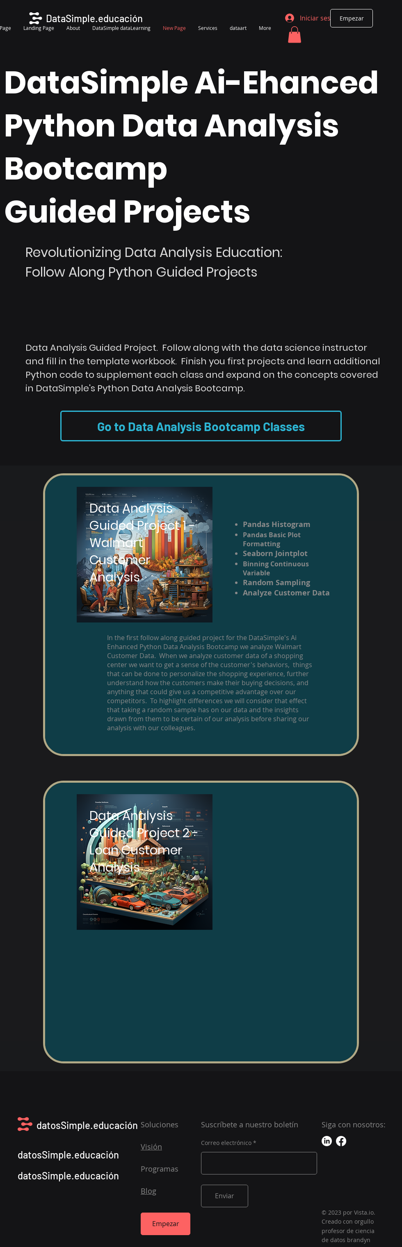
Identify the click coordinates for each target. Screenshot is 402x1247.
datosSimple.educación (87, 1125)
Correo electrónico (226, 1143)
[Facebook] (341, 1141)
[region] (201, 614)
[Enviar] (224, 1196)
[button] (295, 34)
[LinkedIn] (327, 1141)
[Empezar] (351, 18)
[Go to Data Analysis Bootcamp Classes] (201, 426)
